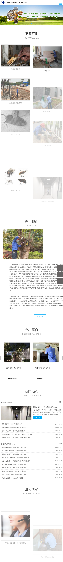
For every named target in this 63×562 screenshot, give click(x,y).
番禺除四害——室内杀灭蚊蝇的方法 (45, 407)
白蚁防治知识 (6, 444)
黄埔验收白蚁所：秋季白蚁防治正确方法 (14, 454)
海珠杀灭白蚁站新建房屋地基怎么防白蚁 (14, 468)
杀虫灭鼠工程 (15, 150)
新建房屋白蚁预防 (15, 118)
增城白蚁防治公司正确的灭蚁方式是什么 (14, 427)
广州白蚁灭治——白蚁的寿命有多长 (13, 478)
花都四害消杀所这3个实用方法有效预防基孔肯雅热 (17, 434)
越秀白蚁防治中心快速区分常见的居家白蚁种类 (16, 461)
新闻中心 (4, 402)
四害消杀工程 (15, 206)
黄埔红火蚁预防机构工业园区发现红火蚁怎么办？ (17, 437)
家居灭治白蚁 (15, 72)
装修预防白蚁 (47, 78)
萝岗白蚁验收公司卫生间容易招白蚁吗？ (14, 471)
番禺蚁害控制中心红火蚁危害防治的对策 (14, 474)
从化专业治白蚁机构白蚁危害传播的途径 (14, 464)
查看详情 (37, 417)
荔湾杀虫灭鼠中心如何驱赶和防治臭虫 (13, 431)
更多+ (60, 402)
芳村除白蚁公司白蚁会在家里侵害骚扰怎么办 (15, 457)
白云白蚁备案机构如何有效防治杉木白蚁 (14, 451)
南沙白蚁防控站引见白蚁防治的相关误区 (14, 447)
